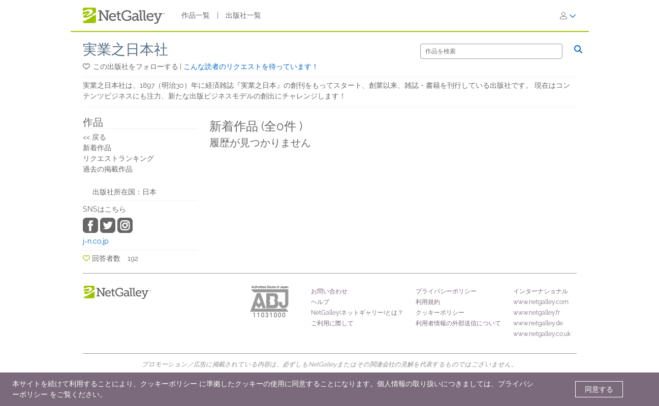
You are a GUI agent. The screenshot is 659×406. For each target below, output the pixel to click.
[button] (87, 66)
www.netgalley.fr (536, 312)
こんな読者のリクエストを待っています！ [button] (251, 66)
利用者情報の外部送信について (458, 323)
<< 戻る (94, 137)
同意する (599, 389)
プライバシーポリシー (446, 291)
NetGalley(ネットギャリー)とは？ (357, 312)
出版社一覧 (243, 15)
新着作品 (97, 148)
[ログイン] (568, 16)
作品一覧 (195, 15)
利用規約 (428, 302)
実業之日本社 (125, 49)
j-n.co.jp (96, 241)
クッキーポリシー (440, 312)
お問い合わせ (329, 291)
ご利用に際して (332, 323)
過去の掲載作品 (108, 169)
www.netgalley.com (541, 302)
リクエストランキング (118, 158)
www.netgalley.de (538, 323)
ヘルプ (320, 302)
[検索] (491, 51)
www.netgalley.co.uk (542, 333)
